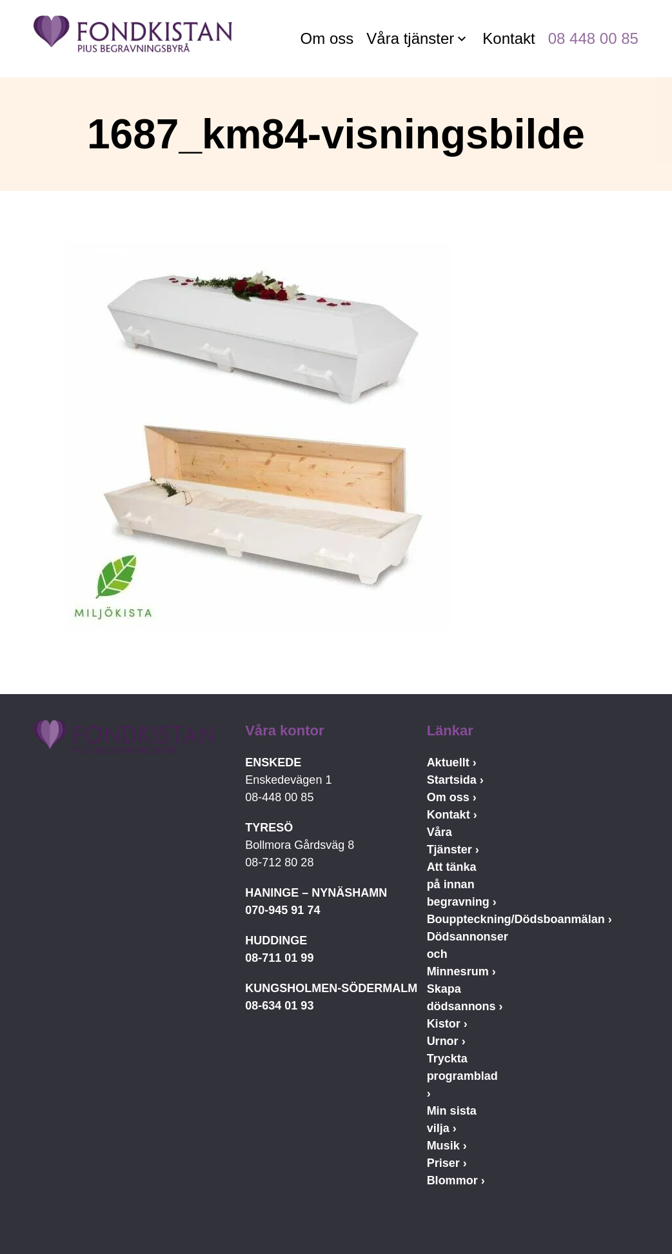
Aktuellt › (452, 762)
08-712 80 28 (279, 862)
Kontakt (508, 38)
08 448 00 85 (593, 38)
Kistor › (447, 1023)
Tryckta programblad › (462, 1076)
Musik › (447, 1145)
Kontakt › (452, 814)
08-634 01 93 (279, 1005)
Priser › (447, 1163)
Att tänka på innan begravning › (462, 884)
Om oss (327, 38)
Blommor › (456, 1180)
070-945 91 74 (282, 910)
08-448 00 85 (279, 797)
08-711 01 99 (279, 957)
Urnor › (446, 1041)
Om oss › (452, 797)
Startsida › (455, 779)
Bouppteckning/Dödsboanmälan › (519, 919)
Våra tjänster (410, 38)
